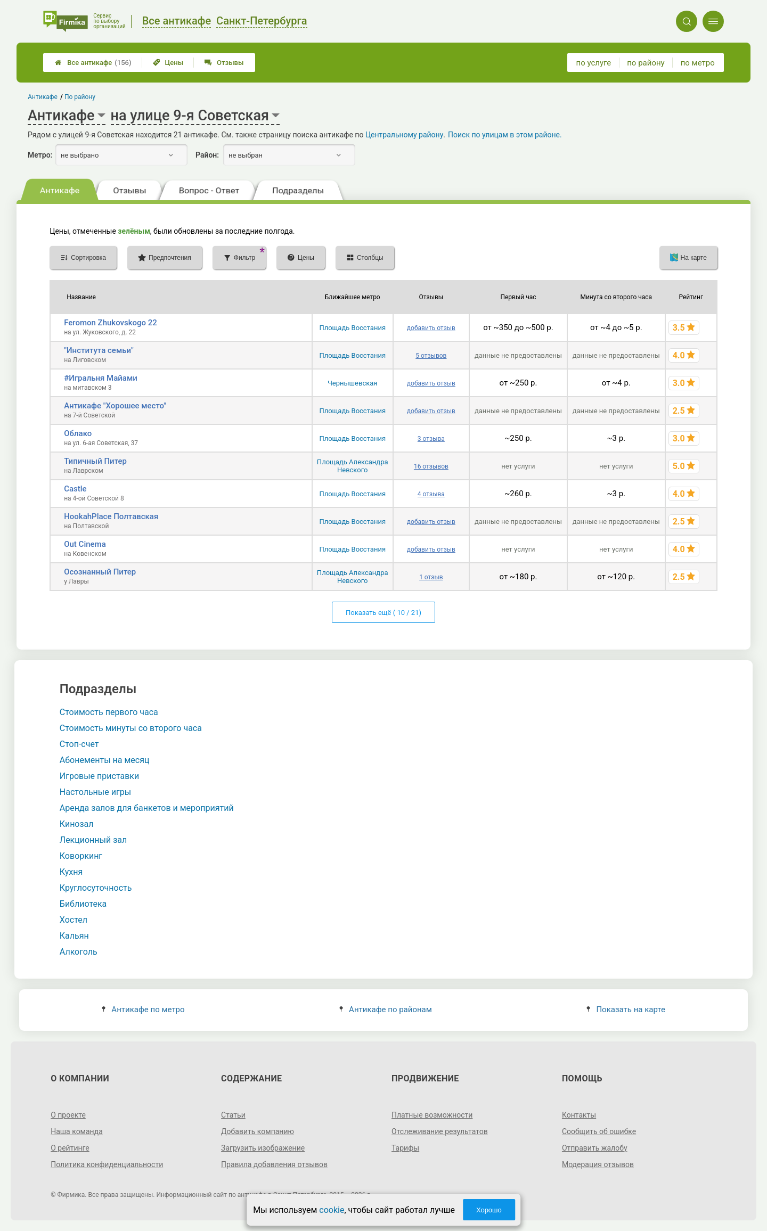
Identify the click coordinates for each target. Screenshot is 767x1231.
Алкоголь (78, 952)
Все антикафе (93, 63)
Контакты (579, 1115)
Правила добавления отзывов (274, 1164)
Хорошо (489, 1210)
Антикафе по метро (143, 1009)
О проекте (68, 1115)
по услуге (593, 63)
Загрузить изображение (263, 1148)
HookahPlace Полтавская (111, 516)
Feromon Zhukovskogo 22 (110, 322)
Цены (168, 63)
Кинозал (77, 824)
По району (79, 97)
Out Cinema (85, 544)
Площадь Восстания (352, 328)
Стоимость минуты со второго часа (131, 728)
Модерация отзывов (598, 1164)
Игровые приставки (99, 776)
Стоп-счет (79, 744)
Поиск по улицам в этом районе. (505, 134)
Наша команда (77, 1131)
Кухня (71, 872)
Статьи (233, 1115)
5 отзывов (430, 355)
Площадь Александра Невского (352, 466)
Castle (75, 489)
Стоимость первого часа (109, 712)
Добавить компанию (257, 1131)
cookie (331, 1210)
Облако (78, 433)
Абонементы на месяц (105, 760)
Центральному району (404, 134)
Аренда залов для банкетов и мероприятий (147, 808)
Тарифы (405, 1148)
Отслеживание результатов (439, 1131)
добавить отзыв (431, 328)
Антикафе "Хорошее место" (115, 406)
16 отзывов (431, 466)
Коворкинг (81, 856)
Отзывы (224, 63)
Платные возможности (431, 1115)
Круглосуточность (96, 888)
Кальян (74, 936)
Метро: (40, 155)
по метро (698, 63)
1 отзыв (431, 577)
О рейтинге (70, 1148)
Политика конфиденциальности (107, 1164)
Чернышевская (353, 383)
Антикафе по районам (385, 1009)
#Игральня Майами (100, 378)
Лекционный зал (93, 840)
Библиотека (83, 904)
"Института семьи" (99, 350)
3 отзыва (431, 438)
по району (645, 63)
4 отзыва (431, 494)
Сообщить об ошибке (599, 1131)
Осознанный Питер (100, 572)
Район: (207, 155)
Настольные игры (95, 792)
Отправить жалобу (594, 1148)
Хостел (73, 920)
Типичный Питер (95, 461)
